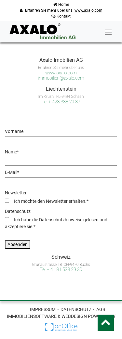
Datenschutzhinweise (60, 219)
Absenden (17, 244)
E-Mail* (12, 172)
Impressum (43, 309)
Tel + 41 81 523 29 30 (61, 269)
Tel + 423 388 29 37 (61, 101)
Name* (12, 151)
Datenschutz (18, 211)
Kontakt (61, 16)
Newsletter (16, 192)
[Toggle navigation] (108, 32)
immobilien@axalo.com (61, 78)
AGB (100, 309)
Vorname (14, 131)
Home (61, 4)
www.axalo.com (88, 10)
